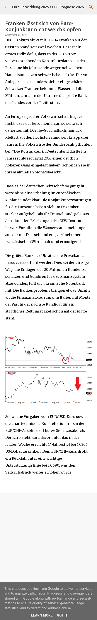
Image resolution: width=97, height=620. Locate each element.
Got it (62, 615)
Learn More (42, 615)
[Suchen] (91, 7)
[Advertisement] (48, 548)
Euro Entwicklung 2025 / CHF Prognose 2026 (48, 7)
